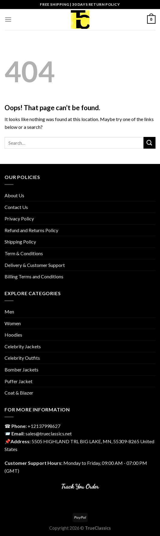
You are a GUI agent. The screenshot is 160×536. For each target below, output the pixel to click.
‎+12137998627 (44, 426)
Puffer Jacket (18, 381)
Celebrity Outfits (22, 358)
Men (9, 311)
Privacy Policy (19, 218)
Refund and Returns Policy (31, 230)
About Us (14, 195)
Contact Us (16, 207)
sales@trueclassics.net (49, 433)
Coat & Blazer (19, 392)
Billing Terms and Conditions (34, 276)
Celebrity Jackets (23, 346)
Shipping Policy (20, 241)
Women (13, 323)
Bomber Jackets (21, 369)
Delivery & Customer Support (35, 265)
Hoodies (13, 335)
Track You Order (80, 486)
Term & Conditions (24, 253)
